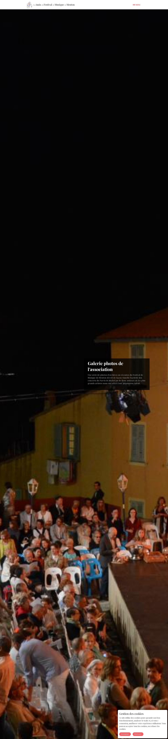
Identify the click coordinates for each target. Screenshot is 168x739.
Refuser (138, 734)
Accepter (125, 734)
